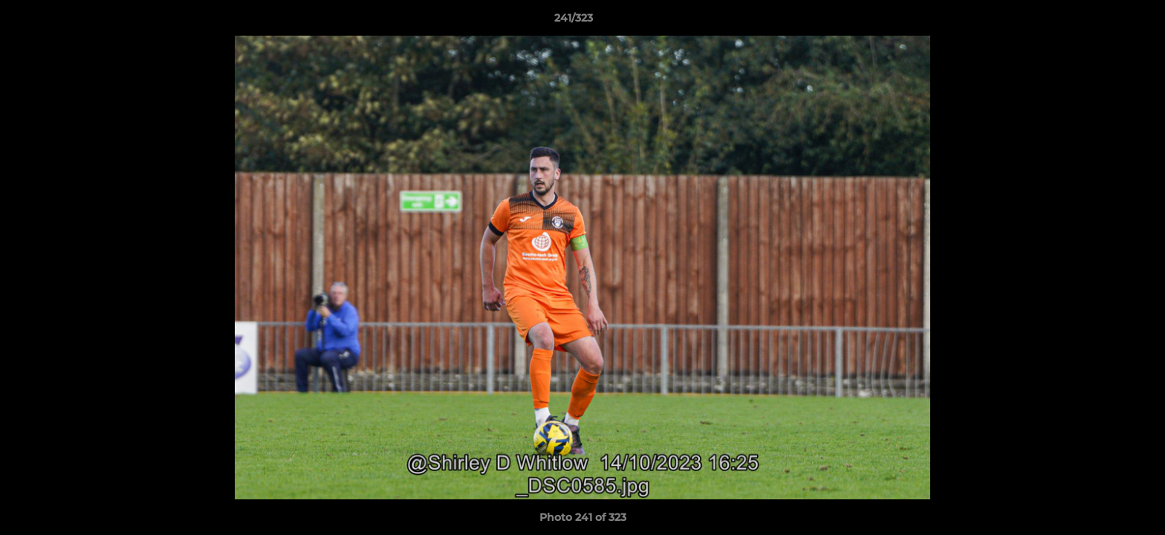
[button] (1103, 21)
